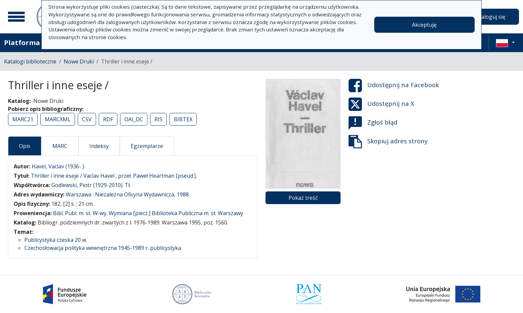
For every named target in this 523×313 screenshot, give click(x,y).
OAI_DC (133, 119)
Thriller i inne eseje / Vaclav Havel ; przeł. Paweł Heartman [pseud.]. (114, 175)
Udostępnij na (394, 85)
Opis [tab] (24, 146)
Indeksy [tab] (99, 146)
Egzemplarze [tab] (147, 146)
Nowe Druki (79, 61)
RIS (158, 119)
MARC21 (22, 119)
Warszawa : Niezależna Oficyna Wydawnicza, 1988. (128, 194)
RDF (108, 119)
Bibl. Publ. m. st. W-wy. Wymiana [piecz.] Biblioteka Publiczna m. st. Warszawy (148, 213)
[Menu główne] (16, 17)
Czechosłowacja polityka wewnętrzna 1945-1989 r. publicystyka (102, 248)
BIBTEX (183, 119)
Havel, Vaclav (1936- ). (58, 166)
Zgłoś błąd (373, 123)
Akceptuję (424, 24)
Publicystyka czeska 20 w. (55, 240)
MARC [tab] (59, 146)
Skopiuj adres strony (388, 141)
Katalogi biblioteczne (30, 61)
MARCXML (58, 119)
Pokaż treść (303, 197)
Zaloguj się (491, 16)
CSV (87, 119)
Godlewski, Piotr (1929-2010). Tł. (91, 185)
